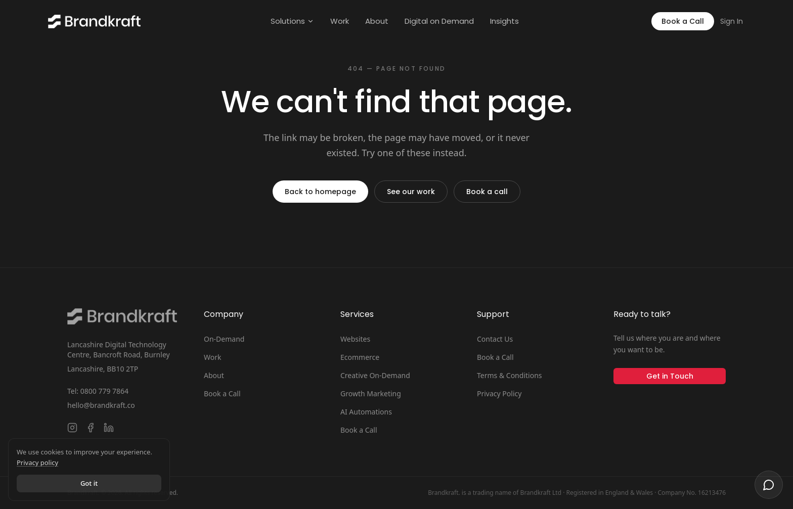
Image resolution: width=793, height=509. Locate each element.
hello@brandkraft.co (101, 405)
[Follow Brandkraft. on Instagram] (72, 428)
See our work (411, 192)
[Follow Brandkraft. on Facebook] (90, 428)
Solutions (292, 21)
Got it (89, 483)
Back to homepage (320, 192)
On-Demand (224, 339)
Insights (504, 21)
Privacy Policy (499, 393)
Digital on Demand (439, 21)
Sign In (731, 21)
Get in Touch (669, 376)
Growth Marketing (370, 393)
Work (339, 21)
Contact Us (495, 339)
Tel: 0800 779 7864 (97, 391)
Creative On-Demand (375, 375)
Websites (355, 339)
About (376, 21)
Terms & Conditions (509, 375)
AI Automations (366, 412)
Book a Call (683, 21)
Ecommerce (359, 357)
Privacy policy (37, 462)
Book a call (487, 192)
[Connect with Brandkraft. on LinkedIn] (109, 428)
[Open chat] (769, 485)
